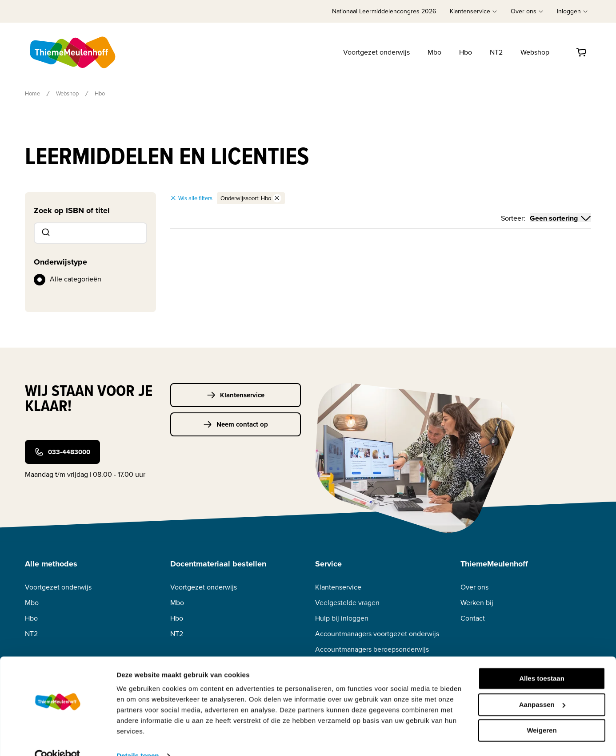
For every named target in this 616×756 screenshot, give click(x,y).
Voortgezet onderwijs (376, 52)
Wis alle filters (191, 198)
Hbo (465, 52)
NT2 (496, 52)
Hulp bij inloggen (341, 618)
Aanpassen (542, 687)
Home (32, 93)
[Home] (73, 52)
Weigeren (541, 713)
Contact (472, 618)
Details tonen (137, 738)
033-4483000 (62, 452)
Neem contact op (235, 424)
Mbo (434, 52)
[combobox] (90, 233)
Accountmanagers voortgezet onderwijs (377, 633)
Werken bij (476, 602)
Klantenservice (235, 395)
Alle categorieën (75, 279)
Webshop (534, 52)
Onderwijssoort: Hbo (250, 198)
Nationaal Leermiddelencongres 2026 (384, 11)
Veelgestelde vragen (347, 602)
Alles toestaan (541, 661)
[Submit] (45, 233)
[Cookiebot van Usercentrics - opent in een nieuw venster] (57, 738)
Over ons (474, 587)
